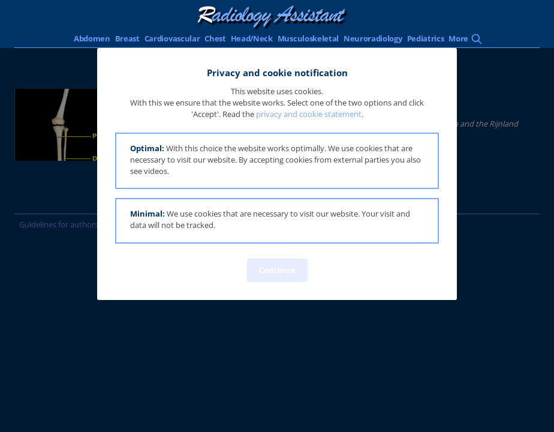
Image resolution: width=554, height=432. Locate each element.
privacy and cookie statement (309, 114)
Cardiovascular (172, 38)
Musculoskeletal (308, 38)
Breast (127, 38)
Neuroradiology (373, 38)
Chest (214, 38)
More (458, 38)
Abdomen (92, 38)
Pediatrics (425, 38)
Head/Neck (252, 38)
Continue (277, 270)
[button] (277, 161)
